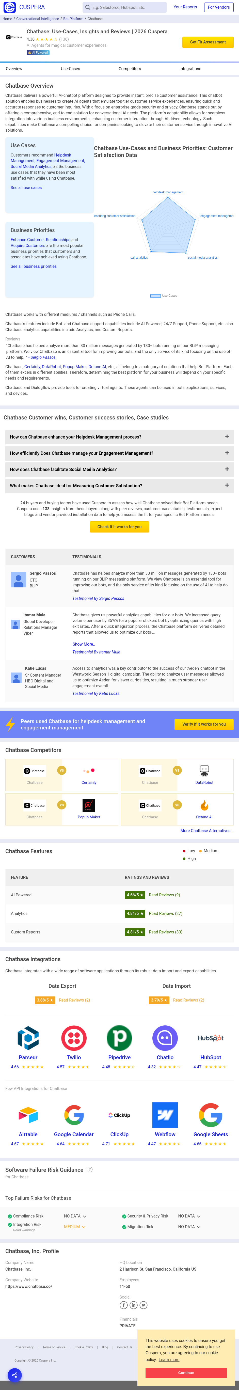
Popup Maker (74, 366)
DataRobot (51, 366)
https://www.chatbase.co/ (28, 1286)
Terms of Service (54, 1347)
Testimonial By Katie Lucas (96, 693)
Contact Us (124, 1347)
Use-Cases (70, 68)
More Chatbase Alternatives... (207, 830)
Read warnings (24, 1230)
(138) (64, 39)
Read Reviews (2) (74, 1000)
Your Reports (185, 7)
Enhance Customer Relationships (41, 239)
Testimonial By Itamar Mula (96, 652)
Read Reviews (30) (165, 932)
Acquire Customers (28, 245)
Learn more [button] (169, 1359)
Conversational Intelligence (37, 19)
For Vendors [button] (219, 7)
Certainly (32, 366)
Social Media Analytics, (32, 166)
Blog (105, 1347)
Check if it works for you (120, 526)
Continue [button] (186, 1373)
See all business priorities (34, 266)
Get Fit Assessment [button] (208, 42)
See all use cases (26, 187)
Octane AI (97, 366)
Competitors (130, 68)
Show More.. (84, 644)
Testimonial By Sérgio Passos (98, 598)
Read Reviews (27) (165, 913)
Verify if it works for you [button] (204, 712)
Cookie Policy (84, 1347)
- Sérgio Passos (42, 357)
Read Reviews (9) (164, 895)
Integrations (190, 68)
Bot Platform (73, 19)
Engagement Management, (60, 160)
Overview (14, 68)
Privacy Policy (24, 1347)
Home (7, 19)
